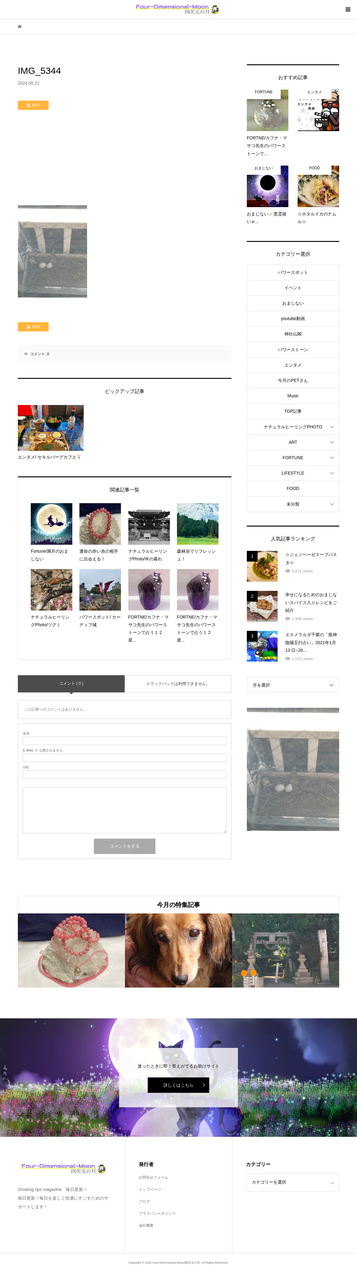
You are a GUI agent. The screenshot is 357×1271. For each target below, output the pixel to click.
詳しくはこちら (178, 1085)
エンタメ (293, 365)
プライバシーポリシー (157, 1213)
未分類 (293, 504)
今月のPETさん (293, 380)
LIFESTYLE (293, 473)
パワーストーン (293, 349)
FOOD (293, 488)
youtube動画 (293, 318)
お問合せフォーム (153, 1177)
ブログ (144, 1201)
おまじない (293, 303)
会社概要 (146, 1225)
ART (293, 442)
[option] (71, 950)
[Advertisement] (124, 159)
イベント (293, 287)
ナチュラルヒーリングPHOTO (293, 426)
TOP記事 (293, 411)
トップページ (150, 1189)
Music (293, 395)
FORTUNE (293, 457)
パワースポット (293, 272)
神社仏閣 (293, 333)
